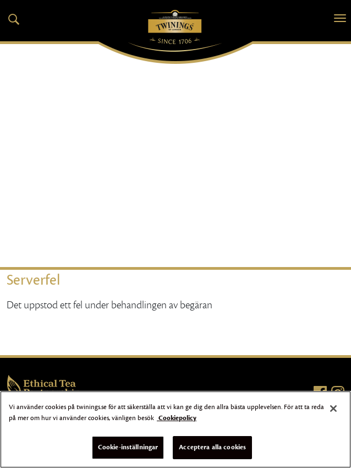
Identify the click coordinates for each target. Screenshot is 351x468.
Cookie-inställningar (128, 447)
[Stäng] (333, 408)
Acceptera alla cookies (212, 447)
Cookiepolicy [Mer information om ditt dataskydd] (176, 417)
